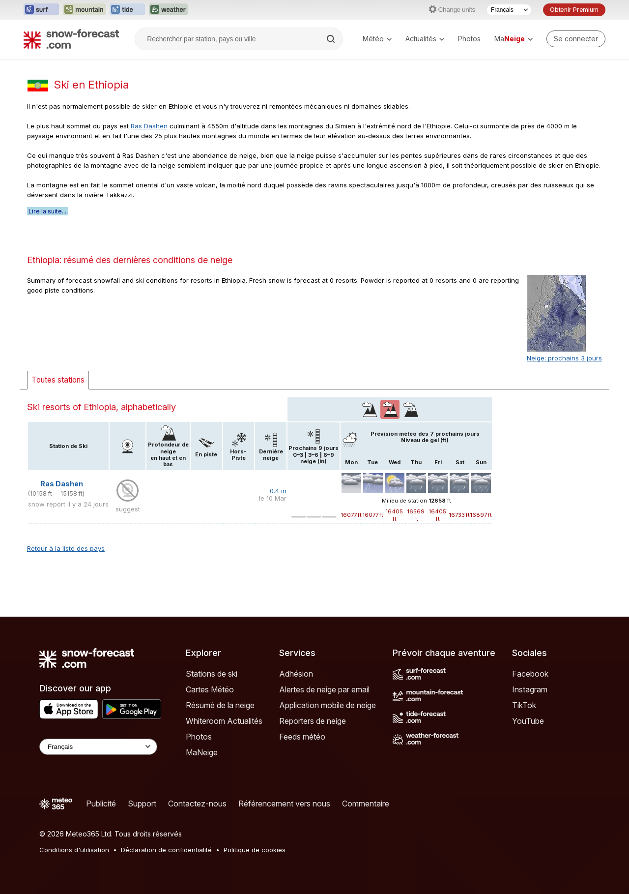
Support (142, 803)
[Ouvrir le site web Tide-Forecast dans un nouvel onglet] (127, 9)
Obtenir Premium (574, 9)
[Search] (332, 39)
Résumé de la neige (220, 705)
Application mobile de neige (327, 705)
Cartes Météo (210, 689)
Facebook (530, 674)
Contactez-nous (197, 803)
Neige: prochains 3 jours (564, 358)
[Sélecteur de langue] (509, 9)
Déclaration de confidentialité (166, 850)
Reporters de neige (312, 721)
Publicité (101, 803)
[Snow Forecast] (71, 39)
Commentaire (365, 803)
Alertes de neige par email (324, 689)
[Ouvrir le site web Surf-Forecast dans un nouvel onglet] (41, 9)
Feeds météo (302, 737)
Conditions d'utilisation (74, 850)
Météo (377, 38)
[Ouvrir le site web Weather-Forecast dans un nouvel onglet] (168, 9)
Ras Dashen (149, 126)
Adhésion (296, 674)
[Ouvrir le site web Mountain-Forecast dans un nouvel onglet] (84, 9)
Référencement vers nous (284, 803)
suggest (127, 509)
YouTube (528, 721)
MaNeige (202, 752)
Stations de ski (211, 674)
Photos (469, 38)
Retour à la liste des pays (66, 548)
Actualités (424, 38)
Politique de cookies (255, 850)
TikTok (524, 705)
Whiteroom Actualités (224, 721)
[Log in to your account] (575, 38)
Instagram (529, 689)
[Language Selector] (98, 747)
